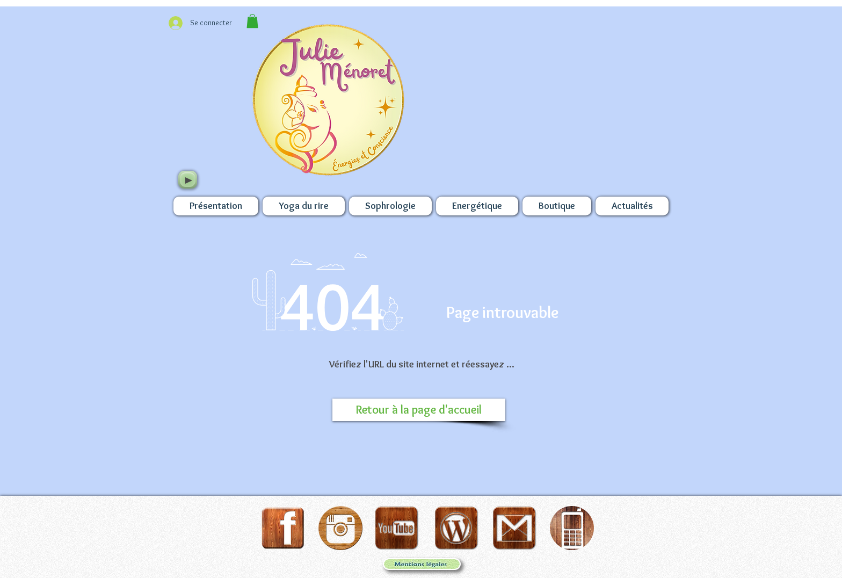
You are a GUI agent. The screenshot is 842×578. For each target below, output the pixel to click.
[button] (252, 21)
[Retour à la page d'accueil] (418, 410)
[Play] (187, 180)
